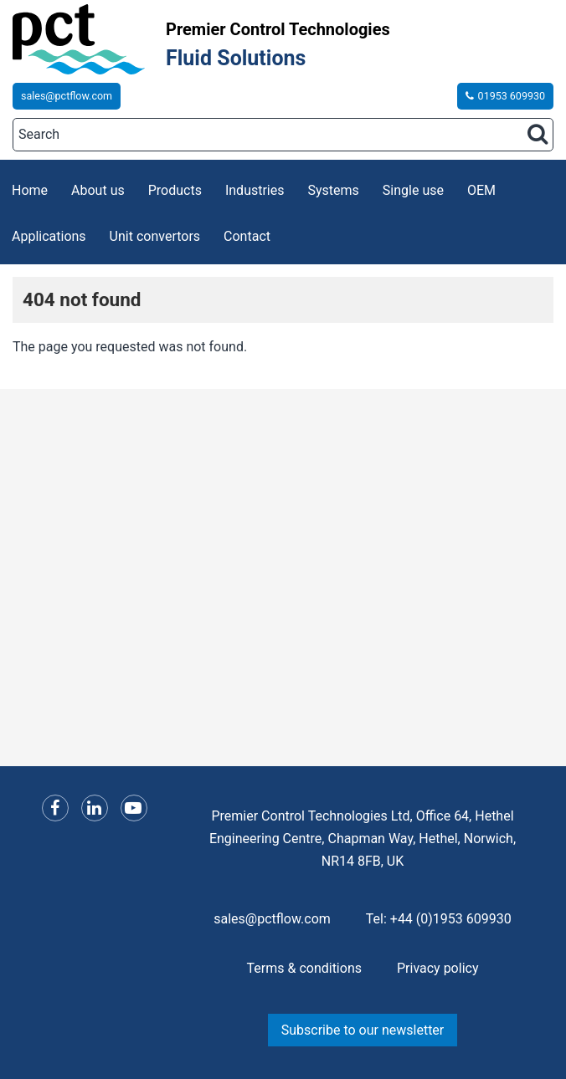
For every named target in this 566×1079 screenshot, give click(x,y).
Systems (333, 190)
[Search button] (537, 134)
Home (30, 190)
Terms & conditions (304, 968)
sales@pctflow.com (66, 95)
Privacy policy (438, 968)
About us (98, 190)
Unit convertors (155, 236)
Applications (49, 236)
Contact (247, 236)
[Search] (283, 134)
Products (175, 190)
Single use (413, 190)
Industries (255, 190)
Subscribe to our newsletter (363, 1030)
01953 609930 (505, 95)
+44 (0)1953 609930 (451, 919)
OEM (481, 190)
